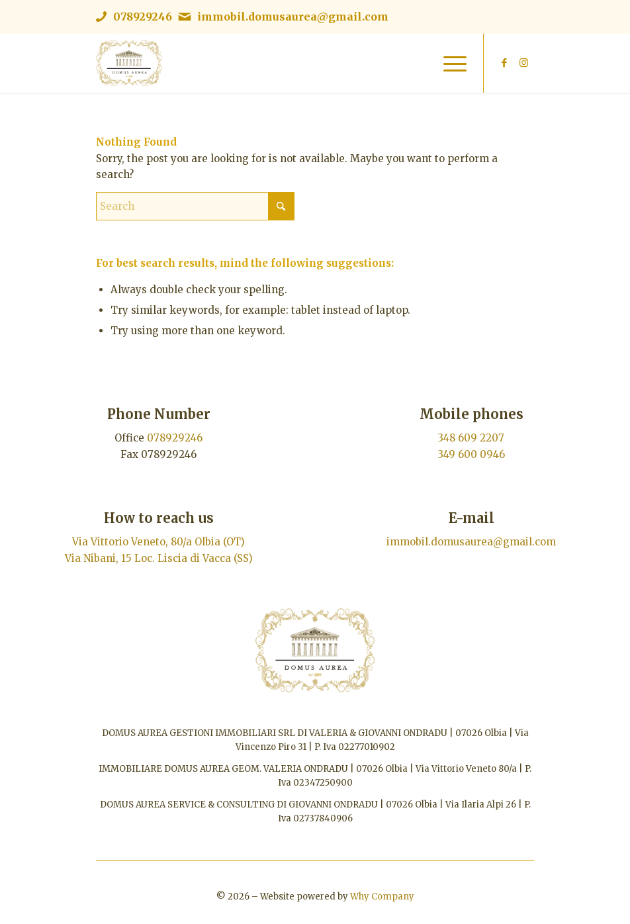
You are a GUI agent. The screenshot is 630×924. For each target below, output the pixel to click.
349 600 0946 (471, 454)
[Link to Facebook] (504, 63)
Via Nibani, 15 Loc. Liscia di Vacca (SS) (159, 558)
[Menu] (448, 63)
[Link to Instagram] (524, 63)
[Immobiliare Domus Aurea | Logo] (129, 63)
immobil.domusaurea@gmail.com (292, 16)
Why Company (382, 896)
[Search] (195, 206)
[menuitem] (448, 63)
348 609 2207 (471, 438)
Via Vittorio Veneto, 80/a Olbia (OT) (158, 541)
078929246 (142, 16)
